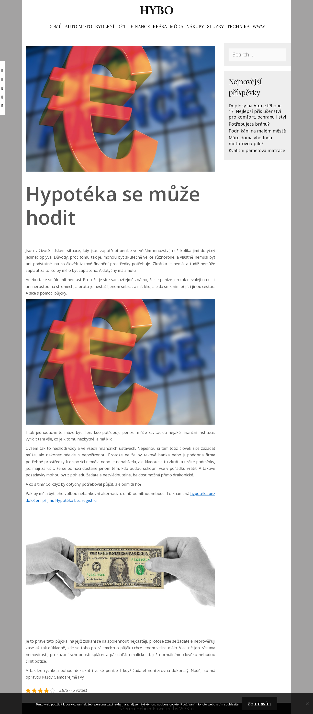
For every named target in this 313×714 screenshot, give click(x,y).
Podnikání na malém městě (257, 131)
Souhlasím (259, 703)
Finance (140, 26)
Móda (176, 26)
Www (259, 26)
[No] (306, 703)
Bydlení (104, 26)
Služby (215, 26)
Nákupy (195, 26)
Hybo (157, 10)
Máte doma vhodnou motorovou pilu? (250, 140)
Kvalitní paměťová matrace (257, 150)
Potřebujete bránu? (249, 124)
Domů (55, 26)
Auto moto (78, 26)
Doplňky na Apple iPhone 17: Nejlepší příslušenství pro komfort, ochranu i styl (257, 111)
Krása (160, 26)
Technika (238, 26)
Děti (122, 26)
